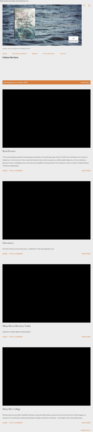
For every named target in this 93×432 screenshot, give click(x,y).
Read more (86, 171)
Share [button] (5, 171)
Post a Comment (16, 171)
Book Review (9, 151)
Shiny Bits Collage (11, 409)
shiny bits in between (19, 53)
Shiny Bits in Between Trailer (17, 325)
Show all (85, 82)
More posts (85, 430)
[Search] (84, 5)
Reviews (35, 53)
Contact (63, 53)
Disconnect (8, 242)
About (5, 53)
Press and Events (49, 53)
